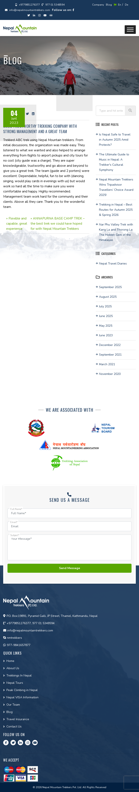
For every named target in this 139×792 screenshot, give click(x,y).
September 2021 (110, 355)
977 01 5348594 (53, 4)
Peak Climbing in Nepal (22, 690)
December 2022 (110, 345)
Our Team (13, 705)
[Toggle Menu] (130, 29)
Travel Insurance (17, 719)
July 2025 (105, 306)
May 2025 (105, 326)
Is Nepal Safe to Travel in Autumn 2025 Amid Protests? (114, 139)
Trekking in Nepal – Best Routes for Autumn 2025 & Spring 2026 (116, 210)
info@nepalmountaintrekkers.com (27, 10)
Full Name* (16, 509)
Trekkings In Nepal (19, 675)
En (117, 4)
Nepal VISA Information (22, 697)
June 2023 (106, 335)
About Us (12, 668)
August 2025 (108, 297)
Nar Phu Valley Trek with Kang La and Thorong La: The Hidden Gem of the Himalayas (116, 232)
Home (10, 661)
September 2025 (110, 287)
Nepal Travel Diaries (113, 263)
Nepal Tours (14, 683)
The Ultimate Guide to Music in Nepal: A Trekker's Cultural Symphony (114, 162)
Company (98, 4)
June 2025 (106, 316)
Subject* (14, 535)
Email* (14, 522)
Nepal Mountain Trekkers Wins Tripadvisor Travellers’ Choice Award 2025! (116, 187)
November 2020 (110, 374)
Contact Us (14, 726)
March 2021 (107, 364)
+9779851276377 (27, 4)
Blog (109, 4)
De (126, 4)
